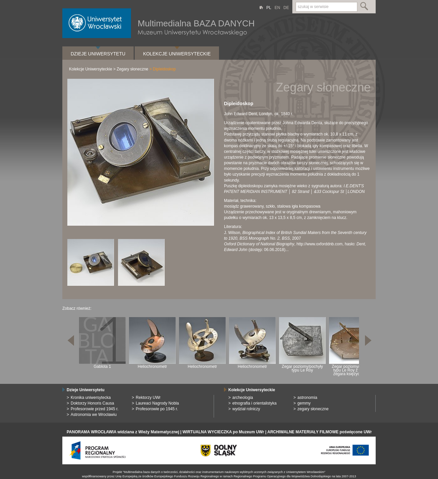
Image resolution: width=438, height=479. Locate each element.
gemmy (303, 403)
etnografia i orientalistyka (254, 403)
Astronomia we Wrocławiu (94, 414)
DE (286, 7)
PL (268, 7)
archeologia (242, 397)
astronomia (307, 397)
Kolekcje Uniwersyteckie (177, 53)
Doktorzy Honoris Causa (92, 403)
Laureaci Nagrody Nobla (157, 403)
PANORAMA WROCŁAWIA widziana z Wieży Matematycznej (123, 432)
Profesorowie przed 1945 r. (94, 409)
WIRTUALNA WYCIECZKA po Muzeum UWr (223, 432)
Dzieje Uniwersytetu (98, 53)
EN (277, 7)
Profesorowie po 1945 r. (157, 409)
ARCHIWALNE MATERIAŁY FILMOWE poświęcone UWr (319, 432)
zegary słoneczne (312, 409)
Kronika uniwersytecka (91, 397)
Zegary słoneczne (132, 69)
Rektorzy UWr (148, 397)
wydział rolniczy (246, 409)
